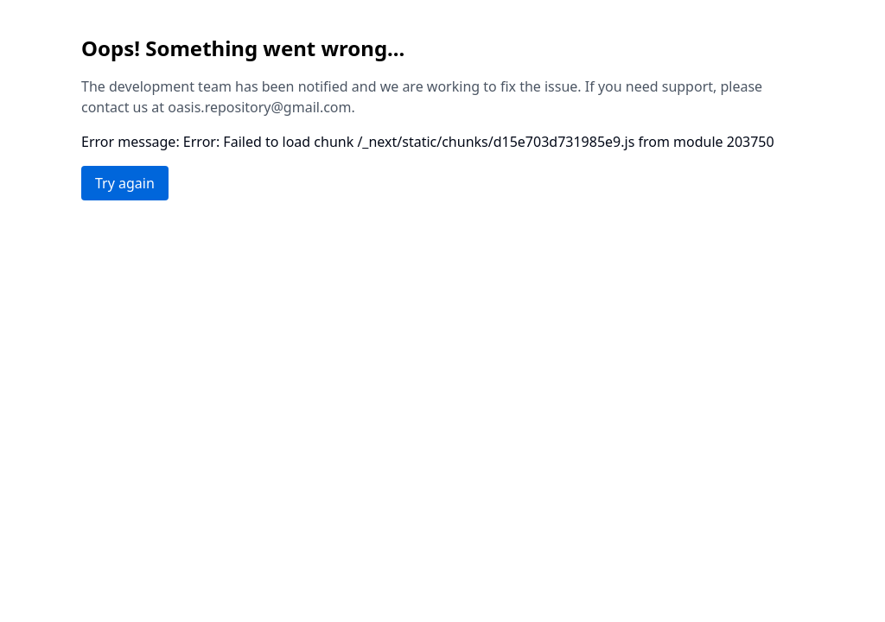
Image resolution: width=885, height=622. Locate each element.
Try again (125, 183)
